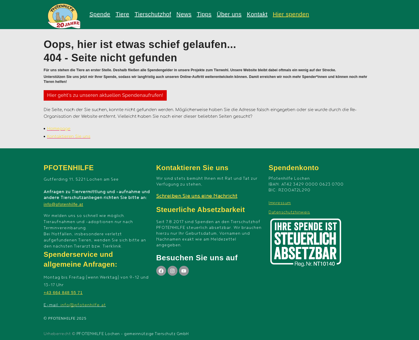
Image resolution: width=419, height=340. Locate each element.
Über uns (229, 14)
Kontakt (257, 14)
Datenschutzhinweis (289, 212)
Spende (99, 14)
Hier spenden (291, 14)
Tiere (122, 14)
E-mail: (75, 304)
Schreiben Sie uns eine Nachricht (196, 196)
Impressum (280, 202)
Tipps (204, 14)
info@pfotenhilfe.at (63, 204)
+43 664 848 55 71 (63, 292)
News (183, 14)
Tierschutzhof (152, 14)
